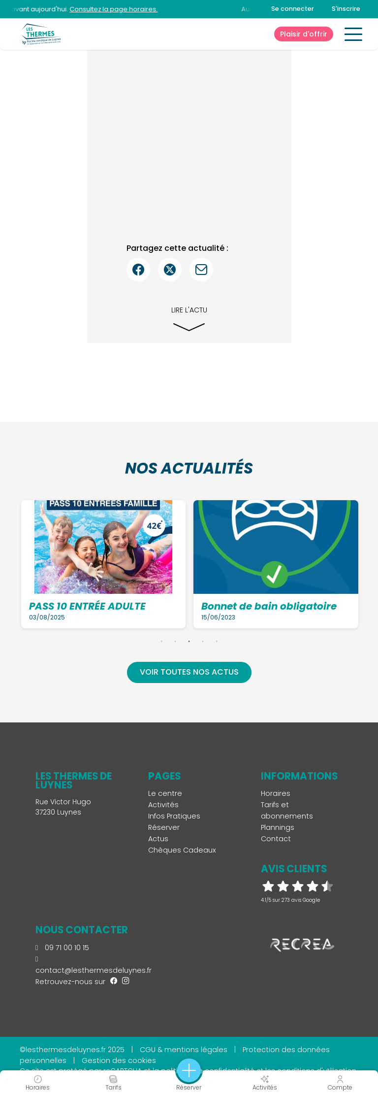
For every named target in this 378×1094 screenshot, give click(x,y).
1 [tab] (161, 641)
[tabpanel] (103, 564)
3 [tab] (189, 641)
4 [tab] (203, 641)
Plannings (277, 827)
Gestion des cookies (119, 1060)
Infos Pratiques (174, 816)
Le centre (165, 793)
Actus (158, 839)
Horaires (275, 793)
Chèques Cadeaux (182, 850)
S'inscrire (346, 8)
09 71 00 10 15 (62, 948)
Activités (163, 805)
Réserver (164, 827)
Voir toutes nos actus (189, 672)
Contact (276, 839)
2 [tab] (175, 641)
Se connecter (292, 8)
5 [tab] (216, 641)
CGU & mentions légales (183, 1050)
